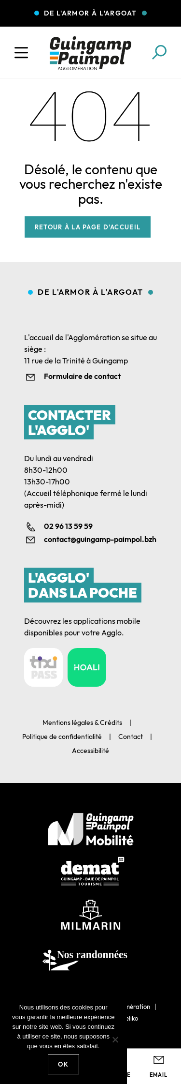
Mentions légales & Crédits (82, 722)
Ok (63, 1064)
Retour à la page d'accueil (87, 227)
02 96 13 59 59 (68, 526)
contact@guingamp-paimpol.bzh (100, 539)
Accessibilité (90, 750)
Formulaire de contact (82, 376)
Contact (130, 736)
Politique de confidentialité (62, 736)
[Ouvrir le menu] (21, 53)
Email (158, 1074)
